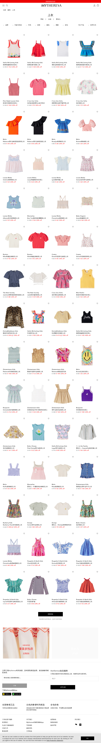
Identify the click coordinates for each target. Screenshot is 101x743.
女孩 (49, 19)
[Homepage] (50, 6)
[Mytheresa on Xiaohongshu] (80, 721)
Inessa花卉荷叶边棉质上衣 (84, 175)
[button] (62, 683)
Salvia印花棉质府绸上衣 (84, 252)
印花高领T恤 (31, 597)
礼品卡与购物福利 (8, 721)
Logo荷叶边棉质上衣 (58, 444)
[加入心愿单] (24, 30)
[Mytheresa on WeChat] (76, 720)
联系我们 (5, 718)
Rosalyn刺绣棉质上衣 (59, 137)
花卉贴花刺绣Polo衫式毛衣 (36, 99)
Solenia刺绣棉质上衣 (10, 175)
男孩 (42, 19)
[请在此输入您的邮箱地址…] (26, 673)
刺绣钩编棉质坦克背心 (10, 60)
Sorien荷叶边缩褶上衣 (34, 520)
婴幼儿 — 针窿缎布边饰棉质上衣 (37, 482)
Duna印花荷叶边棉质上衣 (60, 252)
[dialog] (50, 738)
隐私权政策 (54, 718)
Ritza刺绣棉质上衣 (58, 482)
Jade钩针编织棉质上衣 (34, 290)
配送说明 (5, 727)
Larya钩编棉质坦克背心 (35, 175)
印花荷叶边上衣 (32, 329)
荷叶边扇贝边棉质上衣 (59, 405)
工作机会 (29, 727)
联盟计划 (29, 732)
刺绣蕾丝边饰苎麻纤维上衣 (60, 99)
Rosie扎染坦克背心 (82, 367)
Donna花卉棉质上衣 (58, 559)
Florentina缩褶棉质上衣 (59, 214)
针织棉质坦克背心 (82, 405)
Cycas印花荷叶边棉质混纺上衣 (13, 597)
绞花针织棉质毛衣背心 (83, 290)
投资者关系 (30, 729)
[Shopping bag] (98, 6)
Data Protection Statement (55, 740)
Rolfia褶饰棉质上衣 (9, 482)
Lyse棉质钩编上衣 (57, 175)
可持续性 (29, 721)
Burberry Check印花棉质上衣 (12, 520)
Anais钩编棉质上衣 (82, 214)
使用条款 (53, 715)
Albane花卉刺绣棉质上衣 (11, 214)
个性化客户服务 (7, 715)
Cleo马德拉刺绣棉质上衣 (84, 559)
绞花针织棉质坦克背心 (10, 99)
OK (87, 738)
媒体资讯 (29, 724)
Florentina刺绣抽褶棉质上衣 (12, 559)
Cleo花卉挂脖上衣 (33, 559)
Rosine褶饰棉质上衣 (82, 137)
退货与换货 (5, 729)
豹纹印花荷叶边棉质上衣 (35, 367)
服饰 (9, 10)
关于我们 (29, 715)
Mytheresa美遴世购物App (35, 718)
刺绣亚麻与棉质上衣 (33, 60)
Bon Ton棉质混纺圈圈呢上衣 (36, 214)
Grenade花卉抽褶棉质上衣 (11, 405)
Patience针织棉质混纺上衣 (11, 367)
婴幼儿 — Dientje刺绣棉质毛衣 (62, 520)
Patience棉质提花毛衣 (59, 367)
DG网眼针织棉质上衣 (58, 329)
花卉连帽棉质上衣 (8, 444)
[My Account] (94, 6)
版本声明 (53, 721)
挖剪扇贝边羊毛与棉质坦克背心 (37, 405)
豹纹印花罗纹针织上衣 (10, 329)
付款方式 (5, 724)
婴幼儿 (58, 19)
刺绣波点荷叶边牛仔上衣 (84, 482)
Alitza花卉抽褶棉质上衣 (59, 597)
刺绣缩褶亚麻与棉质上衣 (84, 60)
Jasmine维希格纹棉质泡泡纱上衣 (13, 290)
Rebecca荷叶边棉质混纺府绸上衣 (14, 137)
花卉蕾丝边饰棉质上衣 (59, 290)
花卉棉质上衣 (80, 99)
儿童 (4, 10)
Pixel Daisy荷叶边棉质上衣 (36, 444)
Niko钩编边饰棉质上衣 (10, 252)
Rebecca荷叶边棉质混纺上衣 (36, 137)
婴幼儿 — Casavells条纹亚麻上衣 (86, 444)
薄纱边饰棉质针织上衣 (59, 60)
